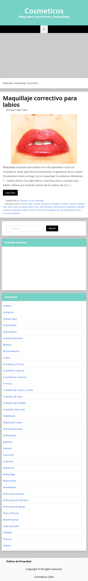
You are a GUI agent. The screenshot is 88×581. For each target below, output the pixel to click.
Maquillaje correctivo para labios (40, 101)
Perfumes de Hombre (15, 500)
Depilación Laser (12, 422)
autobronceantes (13, 338)
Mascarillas (9, 480)
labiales (73, 204)
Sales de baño (11, 526)
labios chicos (34, 207)
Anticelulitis (10, 325)
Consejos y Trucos (27, 200)
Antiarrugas (10, 318)
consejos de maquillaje (50, 204)
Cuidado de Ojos (12, 396)
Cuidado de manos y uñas (18, 390)
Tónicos (7, 539)
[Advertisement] (44, 56)
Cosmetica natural (13, 370)
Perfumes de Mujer (14, 506)
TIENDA (7, 532)
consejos (36, 204)
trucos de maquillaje (11, 213)
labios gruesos (60, 207)
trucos (78, 210)
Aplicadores (10, 331)
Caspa (6, 357)
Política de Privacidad (18, 561)
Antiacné (8, 312)
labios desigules (46, 207)
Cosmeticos (44, 11)
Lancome (8, 454)
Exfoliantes (9, 435)
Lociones (8, 461)
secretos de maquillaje (46, 210)
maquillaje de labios (20, 210)
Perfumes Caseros (13, 493)
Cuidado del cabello (14, 403)
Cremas (7, 383)
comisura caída (26, 204)
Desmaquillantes (13, 429)
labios (10, 207)
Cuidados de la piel (14, 409)
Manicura (8, 467)
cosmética (65, 204)
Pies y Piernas (11, 513)
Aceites (7, 305)
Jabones (7, 442)
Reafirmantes (11, 519)
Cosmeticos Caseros (14, 377)
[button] (44, 29)
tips (57, 210)
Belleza (7, 344)
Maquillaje (39, 200)
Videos (7, 545)
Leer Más (10, 192)
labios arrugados (21, 207)
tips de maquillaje (67, 210)
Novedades (9, 487)
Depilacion (9, 416)
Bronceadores (11, 351)
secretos (32, 210)
